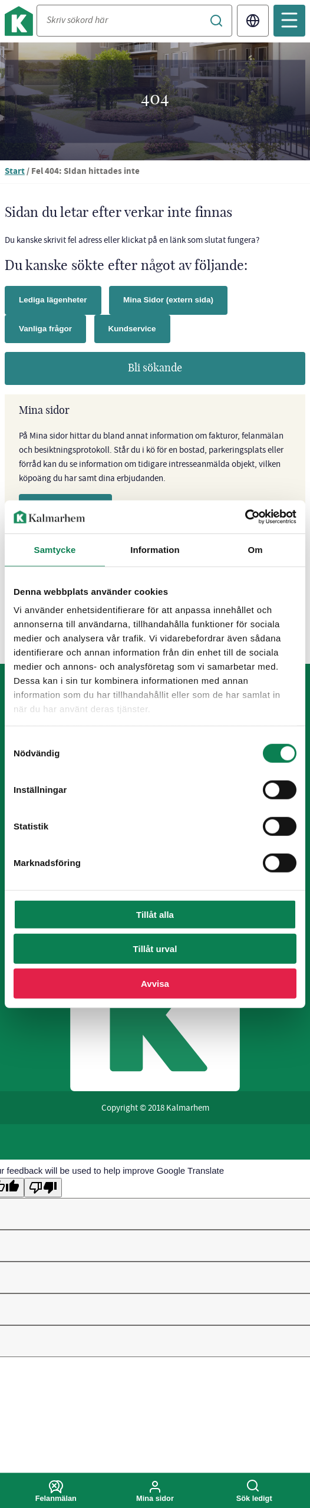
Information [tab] (155, 549)
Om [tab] (255, 549)
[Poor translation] (43, 1187)
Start (15, 172)
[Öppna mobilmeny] (289, 21)
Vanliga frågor (45, 328)
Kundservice (132, 328)
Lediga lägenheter (53, 299)
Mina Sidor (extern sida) (168, 299)
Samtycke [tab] (55, 549)
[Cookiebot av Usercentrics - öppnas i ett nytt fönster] (244, 517)
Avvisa (155, 983)
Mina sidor (155, 1491)
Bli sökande (155, 368)
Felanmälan (55, 1491)
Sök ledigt (254, 1491)
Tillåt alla (155, 914)
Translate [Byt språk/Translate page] (253, 20)
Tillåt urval (155, 949)
